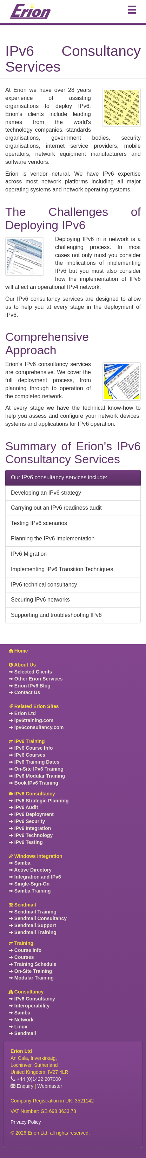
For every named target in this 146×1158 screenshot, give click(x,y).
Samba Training (30, 891)
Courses (21, 957)
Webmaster (49, 1086)
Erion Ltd (22, 713)
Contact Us (24, 692)
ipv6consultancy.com (36, 727)
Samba (19, 863)
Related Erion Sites (34, 706)
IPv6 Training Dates (34, 762)
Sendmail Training (33, 912)
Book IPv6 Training (33, 783)
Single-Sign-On (29, 884)
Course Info (25, 950)
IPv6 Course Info (31, 748)
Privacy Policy (26, 1122)
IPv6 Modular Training (37, 776)
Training (21, 943)
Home (18, 651)
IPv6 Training (27, 741)
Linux (18, 1026)
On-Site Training (30, 971)
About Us (22, 665)
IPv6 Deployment (31, 814)
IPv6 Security (27, 821)
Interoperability (29, 1005)
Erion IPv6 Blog (30, 686)
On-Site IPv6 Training (36, 769)
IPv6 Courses (27, 755)
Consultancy (26, 992)
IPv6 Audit (23, 807)
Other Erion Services (35, 679)
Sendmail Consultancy (38, 918)
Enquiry (22, 1086)
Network (21, 1019)
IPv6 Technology (31, 835)
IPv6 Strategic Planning (38, 800)
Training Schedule (33, 964)
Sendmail (22, 905)
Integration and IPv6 (35, 877)
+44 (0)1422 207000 (36, 1079)
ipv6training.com (31, 720)
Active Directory (30, 870)
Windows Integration (35, 856)
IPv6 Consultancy (32, 793)
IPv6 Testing (26, 842)
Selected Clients (30, 672)
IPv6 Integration (30, 828)
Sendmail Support (32, 925)
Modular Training (31, 978)
